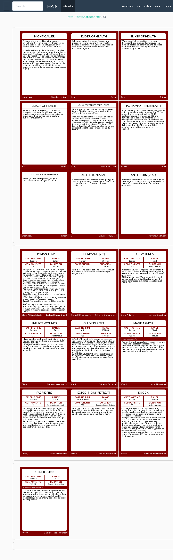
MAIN (52, 6)
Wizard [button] (68, 6)
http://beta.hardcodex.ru (85, 17)
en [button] (157, 6)
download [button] (127, 6)
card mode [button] (144, 6)
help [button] (167, 6)
